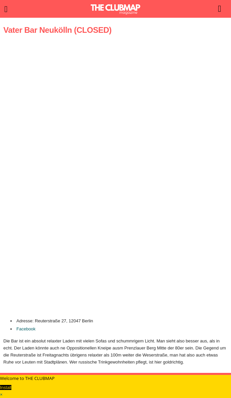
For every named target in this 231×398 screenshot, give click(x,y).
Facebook (25, 328)
